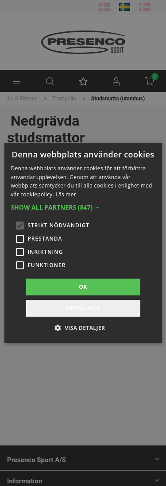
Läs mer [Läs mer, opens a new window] (65, 194)
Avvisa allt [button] (83, 308)
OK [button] (83, 287)
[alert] (83, 243)
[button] (83, 207)
